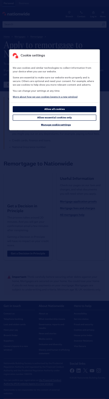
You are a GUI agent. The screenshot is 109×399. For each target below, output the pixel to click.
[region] (54, 89)
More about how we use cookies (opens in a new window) (45, 97)
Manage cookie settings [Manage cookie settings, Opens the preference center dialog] (56, 124)
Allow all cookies (54, 109)
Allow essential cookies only (54, 117)
